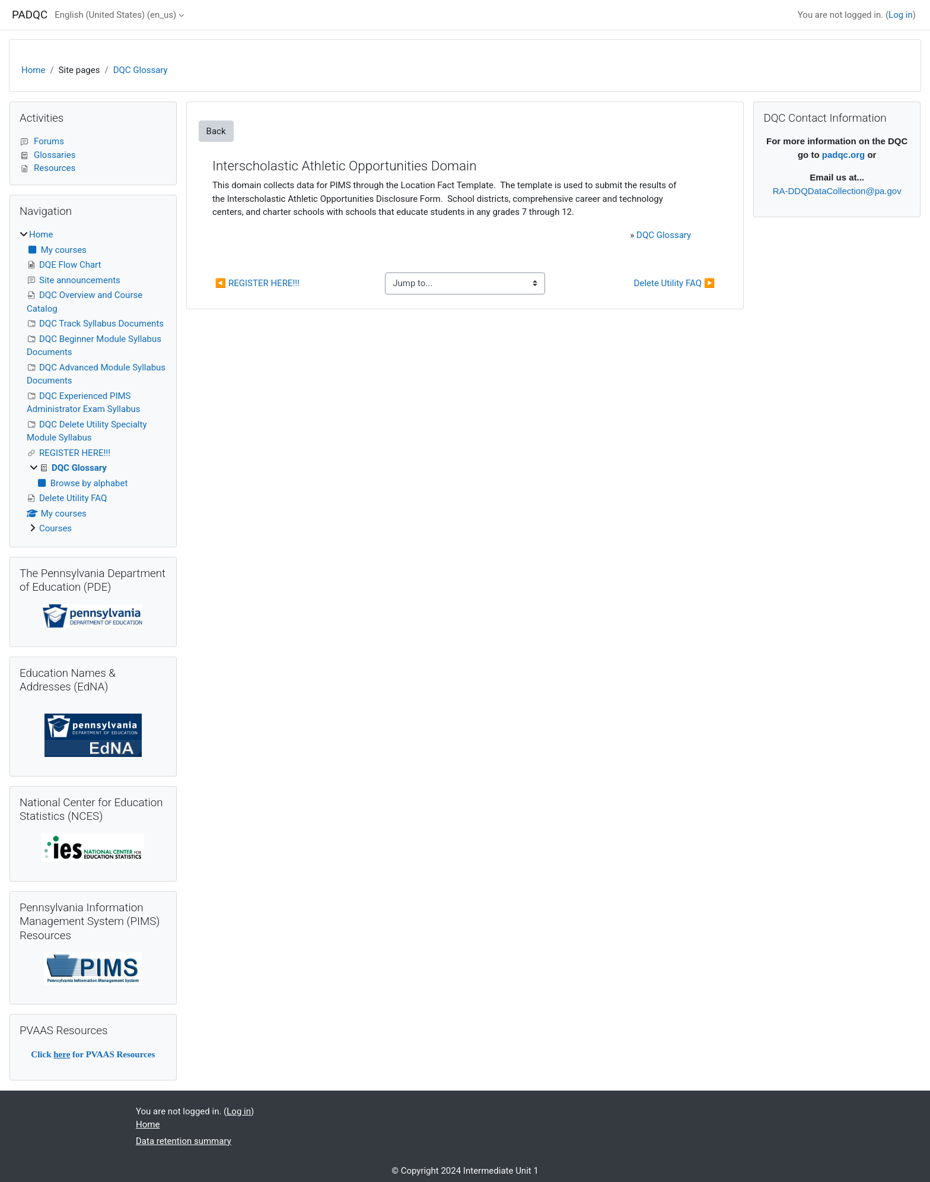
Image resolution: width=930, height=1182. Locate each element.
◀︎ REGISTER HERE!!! (257, 283)
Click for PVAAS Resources (93, 1054)
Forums (42, 141)
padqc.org (843, 155)
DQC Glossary (140, 70)
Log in (900, 14)
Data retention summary (183, 1141)
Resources (47, 168)
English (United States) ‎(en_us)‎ (115, 14)
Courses (55, 528)
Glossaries (48, 155)
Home (33, 70)
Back (216, 131)
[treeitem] (93, 381)
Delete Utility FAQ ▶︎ (674, 283)
